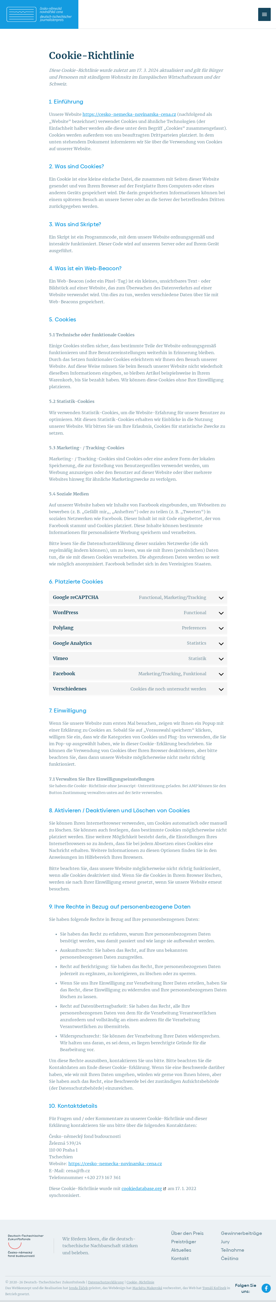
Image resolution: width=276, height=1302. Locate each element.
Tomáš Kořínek (214, 1282)
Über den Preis (187, 1232)
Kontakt (180, 1253)
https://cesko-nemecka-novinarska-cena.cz (129, 114)
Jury (225, 1239)
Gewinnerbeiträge (241, 1232)
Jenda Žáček (78, 1282)
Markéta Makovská (147, 1282)
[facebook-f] (267, 1283)
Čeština (230, 1253)
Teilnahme (232, 1246)
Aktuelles (181, 1246)
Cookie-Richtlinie (140, 1277)
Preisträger (183, 1239)
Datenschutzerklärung (106, 1277)
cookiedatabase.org (142, 1188)
